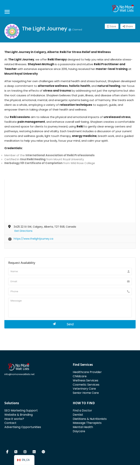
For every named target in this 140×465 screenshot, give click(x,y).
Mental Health (83, 427)
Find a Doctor (82, 410)
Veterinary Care (84, 389)
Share (128, 26)
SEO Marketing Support (21, 410)
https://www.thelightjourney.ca (33, 239)
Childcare (80, 376)
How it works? (14, 419)
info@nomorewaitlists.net (19, 374)
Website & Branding (18, 415)
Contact (10, 423)
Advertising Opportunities (22, 427)
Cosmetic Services (86, 385)
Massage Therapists (87, 423)
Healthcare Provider (87, 372)
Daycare (79, 431)
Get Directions (23, 231)
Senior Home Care (86, 393)
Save (111, 26)
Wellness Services (85, 380)
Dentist (78, 415)
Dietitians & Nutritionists (90, 419)
